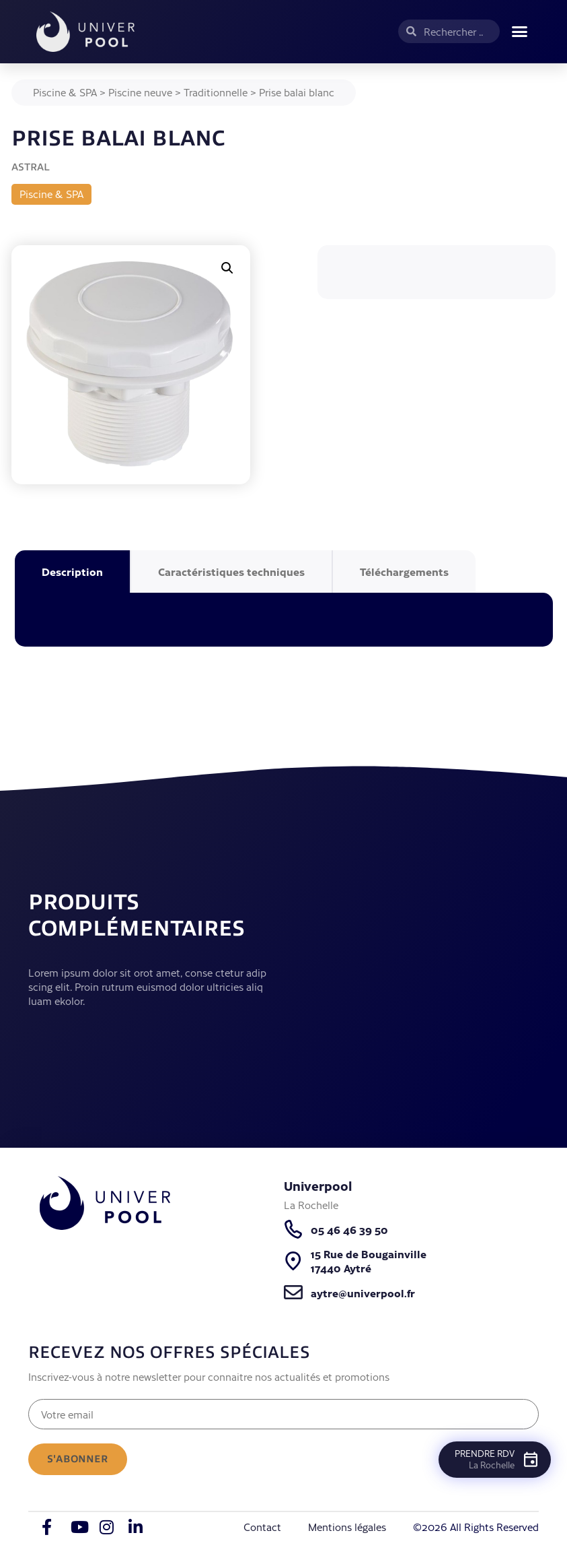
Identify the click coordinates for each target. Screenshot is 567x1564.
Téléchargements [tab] (404, 571)
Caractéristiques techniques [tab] (231, 571)
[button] (519, 31)
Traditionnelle (216, 92)
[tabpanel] (283, 619)
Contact (262, 1527)
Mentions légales (347, 1527)
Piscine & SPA (65, 92)
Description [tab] (72, 571)
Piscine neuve (140, 92)
